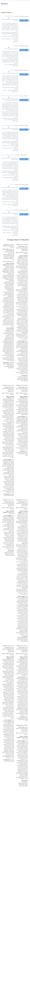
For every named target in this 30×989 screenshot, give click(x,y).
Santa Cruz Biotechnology (21, 16)
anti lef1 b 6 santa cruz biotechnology (12, 96)
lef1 (13, 45)
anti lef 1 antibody (9, 210)
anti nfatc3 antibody (8, 125)
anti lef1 (12, 184)
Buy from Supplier (24, 20)
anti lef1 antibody (9, 16)
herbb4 (12, 70)
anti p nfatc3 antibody (8, 155)
